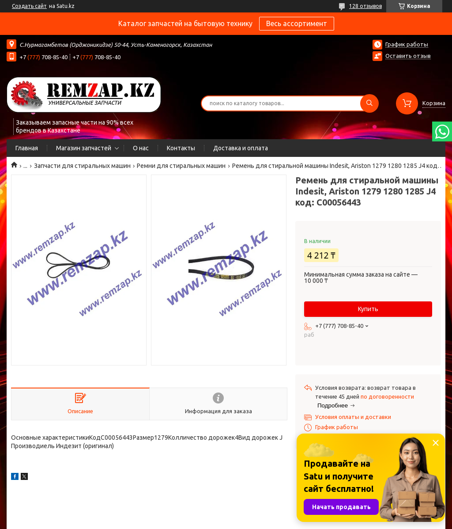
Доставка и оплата (240, 148)
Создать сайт (29, 6)
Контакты (181, 148)
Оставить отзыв (408, 56)
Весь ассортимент (296, 23)
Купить (368, 308)
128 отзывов (365, 6)
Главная (26, 148)
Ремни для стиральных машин (181, 165)
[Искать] (369, 103)
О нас (141, 148)
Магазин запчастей (83, 148)
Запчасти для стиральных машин (82, 165)
